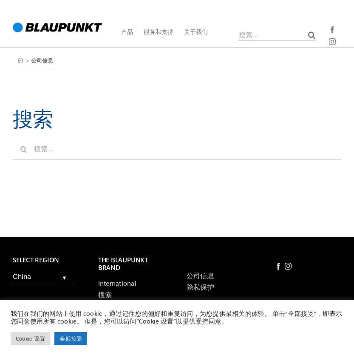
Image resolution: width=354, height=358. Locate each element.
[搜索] (311, 34)
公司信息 (200, 276)
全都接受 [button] (70, 338)
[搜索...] (277, 34)
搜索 (105, 295)
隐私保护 (200, 287)
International (117, 283)
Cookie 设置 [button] (30, 338)
